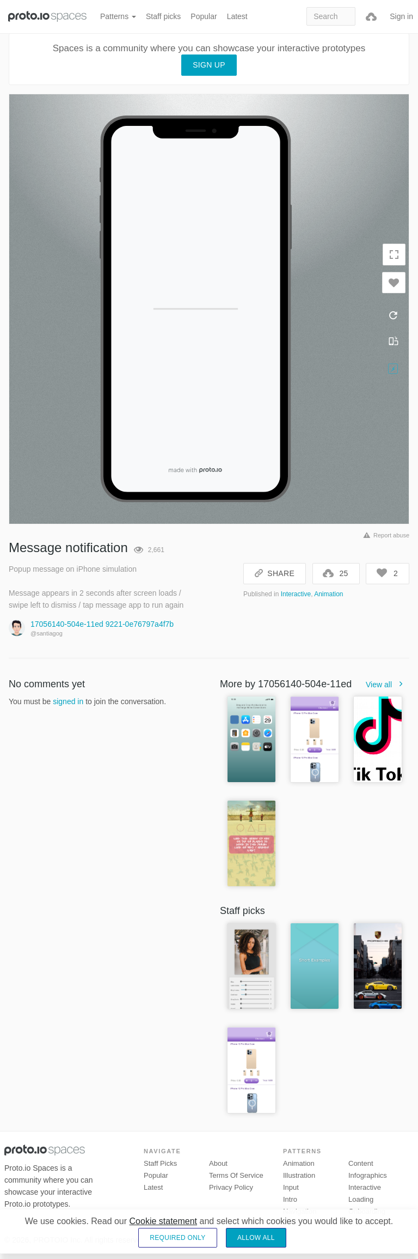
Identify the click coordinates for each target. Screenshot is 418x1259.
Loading (360, 1199)
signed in (68, 701)
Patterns (118, 16)
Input (291, 1187)
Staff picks (163, 16)
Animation (328, 594)
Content (360, 1163)
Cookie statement (164, 1221)
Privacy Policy (231, 1187)
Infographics (367, 1175)
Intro (290, 1199)
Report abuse (384, 535)
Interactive (296, 594)
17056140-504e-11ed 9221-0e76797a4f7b (102, 624)
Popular (203, 16)
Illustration (299, 1175)
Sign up (209, 64)
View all (387, 684)
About (218, 1163)
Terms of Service (236, 1175)
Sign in (401, 16)
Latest (237, 16)
